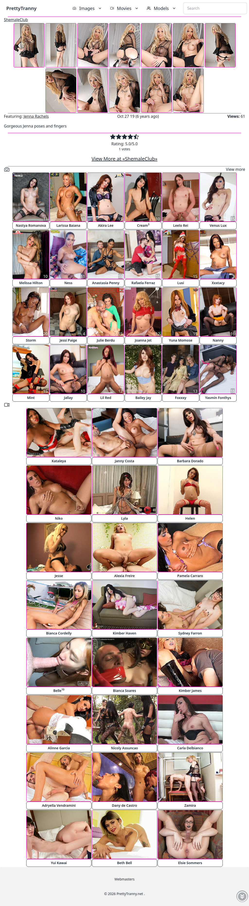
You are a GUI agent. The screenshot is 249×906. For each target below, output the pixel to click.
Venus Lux (218, 225)
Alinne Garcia (59, 748)
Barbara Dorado (190, 461)
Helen (190, 518)
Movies (124, 8)
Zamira (190, 805)
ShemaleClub (16, 19)
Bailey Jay (143, 397)
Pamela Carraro (190, 575)
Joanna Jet (143, 340)
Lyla (124, 518)
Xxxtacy (218, 283)
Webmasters (124, 879)
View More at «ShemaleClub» (125, 158)
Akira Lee (105, 225)
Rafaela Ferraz (143, 283)
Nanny (218, 340)
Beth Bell (124, 863)
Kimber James (190, 690)
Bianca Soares (124, 690)
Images (87, 8)
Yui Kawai (59, 863)
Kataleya (59, 461)
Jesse (59, 575)
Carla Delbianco (190, 748)
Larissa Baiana (68, 225)
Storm (31, 340)
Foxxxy (180, 397)
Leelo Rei (180, 225)
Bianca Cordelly (58, 633)
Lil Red (105, 397)
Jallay (68, 397)
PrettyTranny (21, 8)
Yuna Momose (181, 340)
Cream (143, 225)
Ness (68, 283)
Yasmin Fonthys (218, 397)
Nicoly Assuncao (124, 748)
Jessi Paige (68, 340)
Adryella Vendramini (59, 805)
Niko (59, 518)
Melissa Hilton (31, 283)
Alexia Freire (124, 575)
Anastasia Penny (105, 283)
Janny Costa (124, 461)
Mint (31, 397)
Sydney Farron (190, 633)
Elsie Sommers (190, 863)
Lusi (180, 283)
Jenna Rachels (36, 116)
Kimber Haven (124, 633)
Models (162, 8)
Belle (58, 690)
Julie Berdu (106, 340)
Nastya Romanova (31, 225)
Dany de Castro (124, 805)
